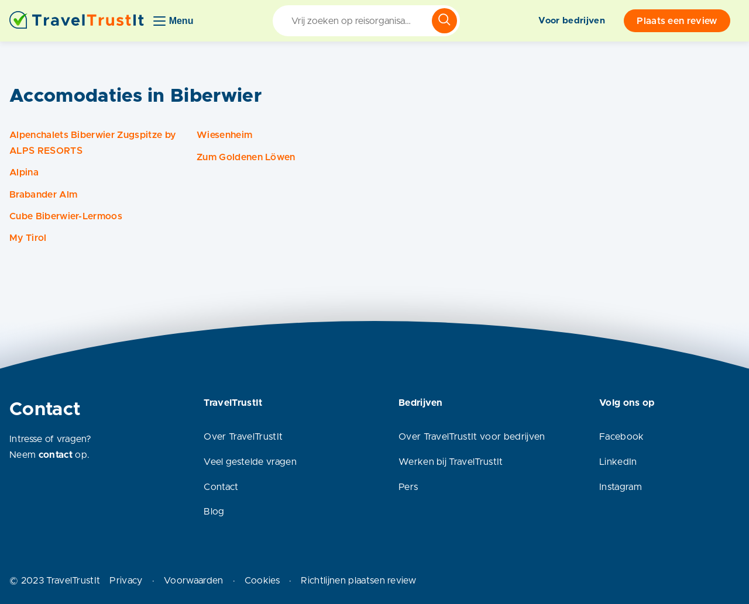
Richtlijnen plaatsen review (358, 580)
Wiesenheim (224, 135)
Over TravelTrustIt (243, 436)
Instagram (620, 487)
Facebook (621, 436)
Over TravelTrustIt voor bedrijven (471, 436)
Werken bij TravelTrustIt (450, 462)
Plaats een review (677, 21)
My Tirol (28, 238)
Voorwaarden (194, 580)
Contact (221, 487)
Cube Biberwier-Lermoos (65, 216)
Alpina (24, 172)
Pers (408, 487)
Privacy (125, 580)
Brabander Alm (43, 194)
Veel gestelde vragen (250, 462)
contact (56, 455)
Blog (214, 511)
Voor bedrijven (571, 20)
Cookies (262, 580)
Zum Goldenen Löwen (246, 157)
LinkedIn (618, 462)
